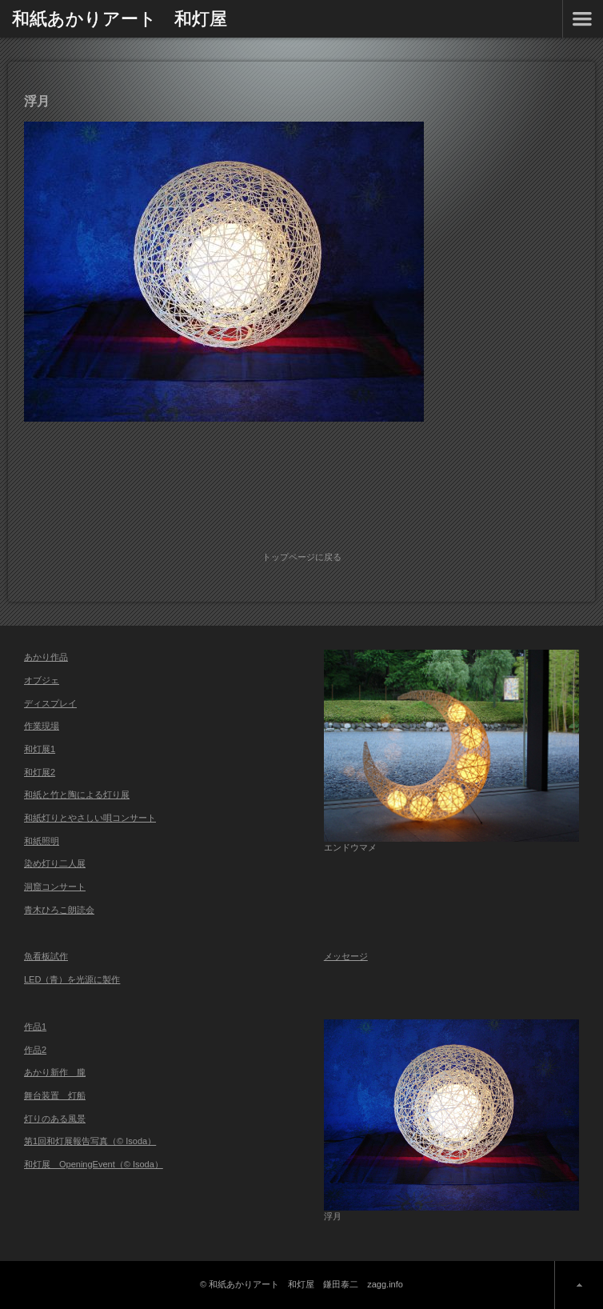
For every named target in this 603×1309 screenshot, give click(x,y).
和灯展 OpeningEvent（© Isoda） (93, 1164)
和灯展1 (39, 749)
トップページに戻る (301, 557)
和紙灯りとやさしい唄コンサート (90, 818)
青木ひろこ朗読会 (59, 910)
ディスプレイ (50, 703)
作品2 (35, 1050)
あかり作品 (46, 657)
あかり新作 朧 (55, 1072)
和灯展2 (39, 772)
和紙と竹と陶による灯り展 (77, 794)
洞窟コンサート (55, 886)
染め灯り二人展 (55, 863)
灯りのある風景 (55, 1118)
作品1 (35, 1026)
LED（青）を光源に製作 (72, 979)
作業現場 (41, 726)
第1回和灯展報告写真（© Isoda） (90, 1141)
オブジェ (41, 680)
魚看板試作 (46, 956)
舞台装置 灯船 (55, 1095)
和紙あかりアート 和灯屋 (119, 18)
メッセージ (346, 956)
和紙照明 (41, 841)
